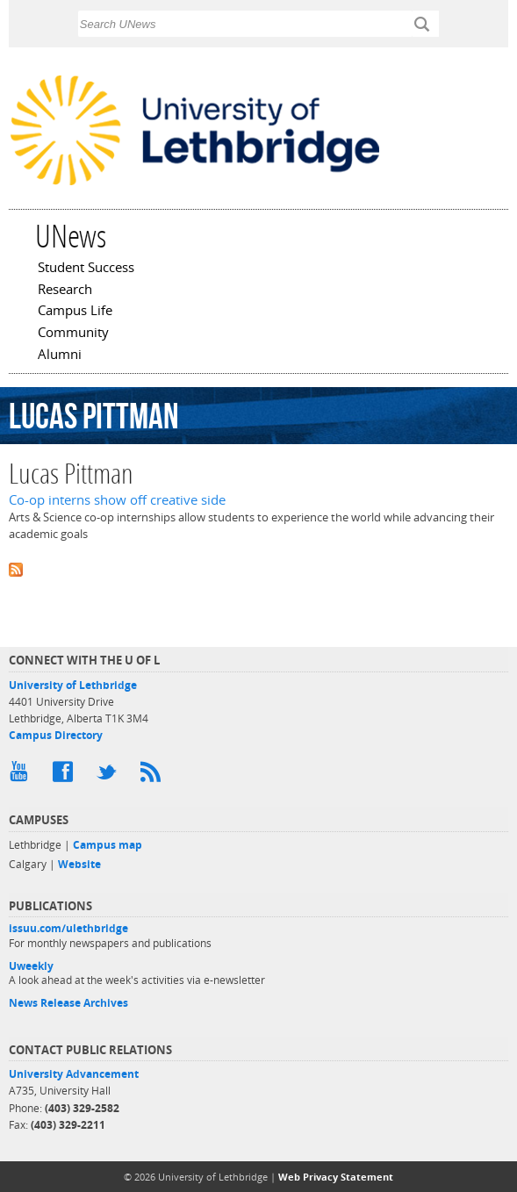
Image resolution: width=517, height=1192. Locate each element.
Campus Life (75, 312)
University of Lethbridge (73, 685)
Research (65, 290)
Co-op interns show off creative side (117, 500)
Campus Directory (56, 735)
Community (73, 333)
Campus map (107, 844)
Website (79, 864)
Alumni (60, 355)
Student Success (86, 268)
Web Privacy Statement (335, 1176)
